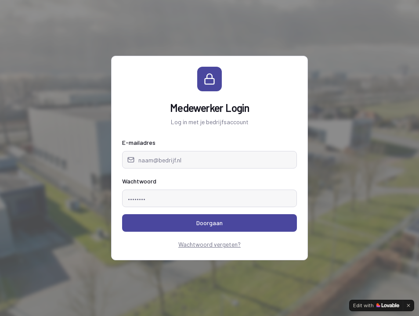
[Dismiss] (408, 305)
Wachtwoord (139, 181)
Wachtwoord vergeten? (209, 244)
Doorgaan (209, 222)
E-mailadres (138, 142)
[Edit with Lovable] (376, 305)
